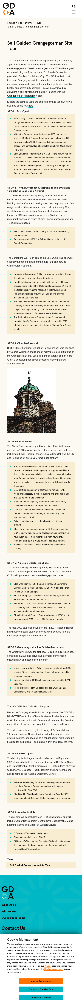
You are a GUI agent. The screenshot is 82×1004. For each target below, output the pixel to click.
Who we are (9, 911)
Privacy (47, 965)
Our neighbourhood (13, 918)
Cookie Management (53, 969)
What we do (9, 905)
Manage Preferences (41, 981)
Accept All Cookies (41, 997)
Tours (10, 859)
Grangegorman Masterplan (21, 96)
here (31, 105)
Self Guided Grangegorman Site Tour (30, 865)
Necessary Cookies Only (41, 989)
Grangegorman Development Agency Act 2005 (35, 68)
